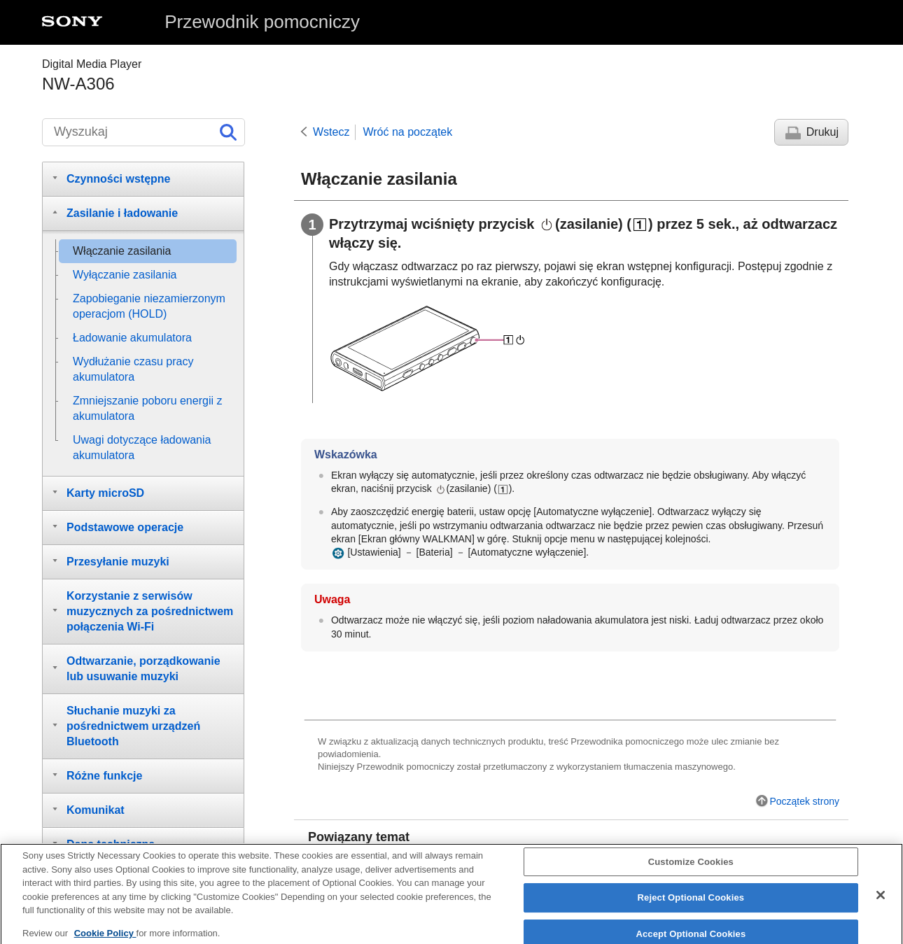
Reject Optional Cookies (691, 904)
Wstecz (331, 132)
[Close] (880, 901)
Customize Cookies (691, 868)
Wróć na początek (407, 132)
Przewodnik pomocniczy (262, 21)
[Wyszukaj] (143, 132)
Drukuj (822, 132)
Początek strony (804, 801)
